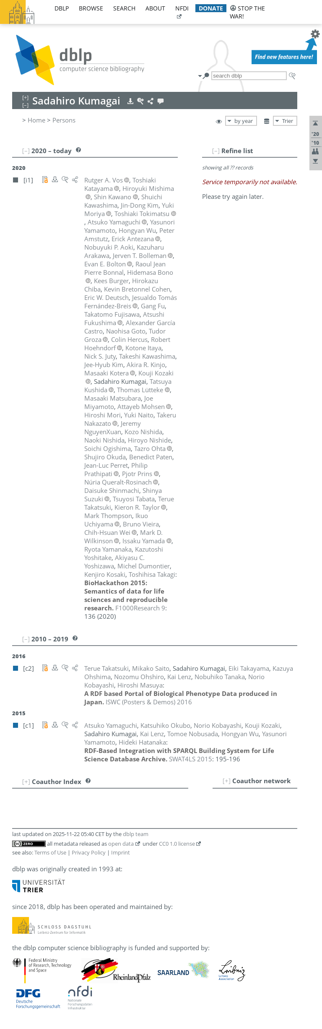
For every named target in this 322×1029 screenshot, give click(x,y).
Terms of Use (50, 852)
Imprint (120, 852)
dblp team (135, 834)
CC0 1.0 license (177, 843)
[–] (216, 150)
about (155, 8)
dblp (62, 8)
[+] (227, 780)
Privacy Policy (89, 852)
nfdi (182, 8)
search (124, 8)
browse (91, 8)
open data (121, 843)
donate (211, 8)
